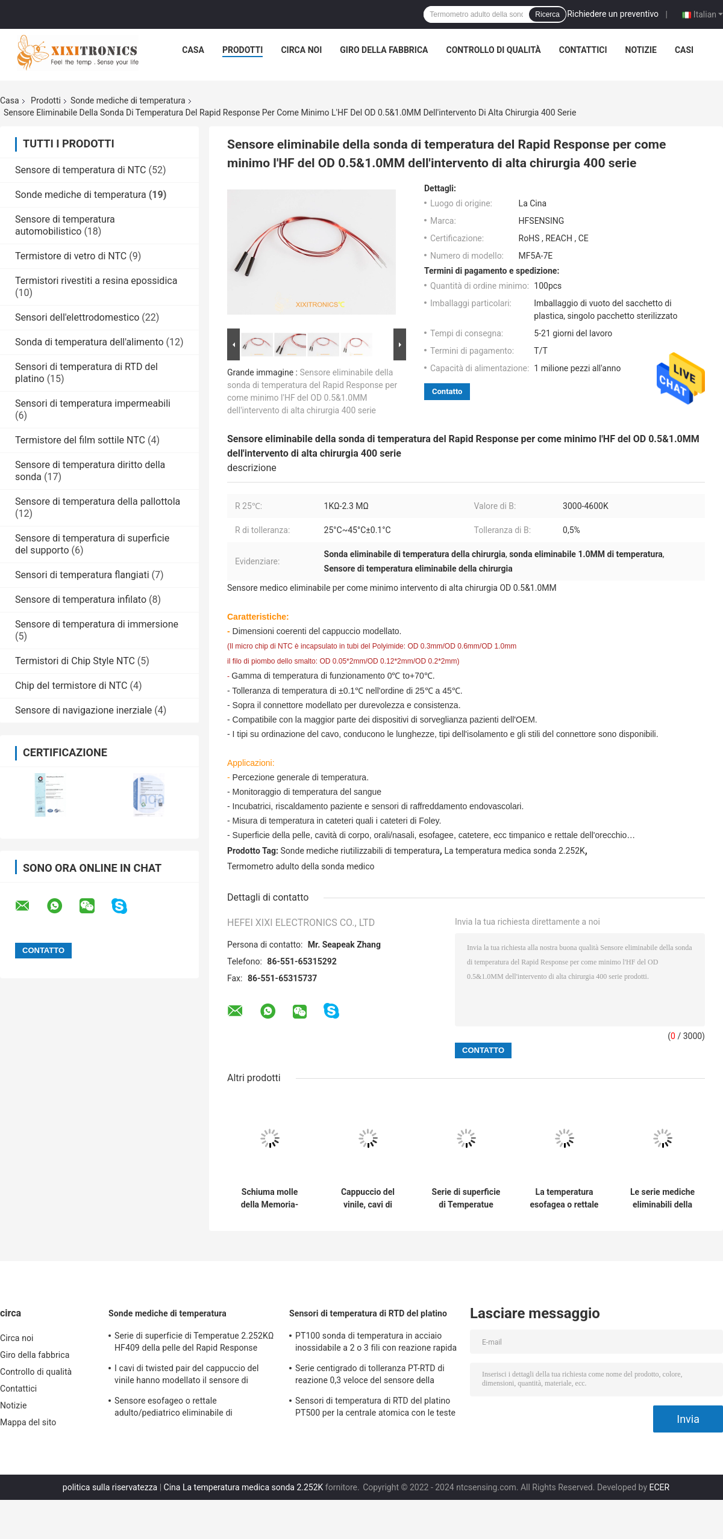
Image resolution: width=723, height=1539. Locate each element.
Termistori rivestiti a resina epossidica (96, 280)
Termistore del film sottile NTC (80, 440)
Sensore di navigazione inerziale (83, 710)
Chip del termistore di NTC (71, 685)
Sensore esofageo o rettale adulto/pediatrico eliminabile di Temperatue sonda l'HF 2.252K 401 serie (191, 1408)
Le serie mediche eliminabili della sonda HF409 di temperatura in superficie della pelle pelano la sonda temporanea (662, 1198)
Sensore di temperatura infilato (80, 599)
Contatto (447, 391)
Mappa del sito (28, 1422)
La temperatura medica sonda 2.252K (514, 851)
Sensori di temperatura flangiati (82, 575)
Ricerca (547, 14)
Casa (193, 50)
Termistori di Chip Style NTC (75, 661)
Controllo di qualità (493, 50)
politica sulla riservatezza (110, 1487)
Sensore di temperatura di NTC (80, 170)
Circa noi (301, 50)
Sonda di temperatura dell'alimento (89, 342)
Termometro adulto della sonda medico (300, 866)
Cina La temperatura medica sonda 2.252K (244, 1487)
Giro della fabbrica (384, 50)
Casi (684, 50)
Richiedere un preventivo (613, 14)
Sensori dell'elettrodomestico (77, 317)
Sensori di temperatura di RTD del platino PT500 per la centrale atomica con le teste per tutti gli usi (375, 1408)
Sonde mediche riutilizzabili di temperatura (360, 851)
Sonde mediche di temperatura (128, 100)
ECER (659, 1487)
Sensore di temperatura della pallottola (97, 501)
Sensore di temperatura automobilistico (65, 225)
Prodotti (242, 50)
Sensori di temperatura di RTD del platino (368, 1313)
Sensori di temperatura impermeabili (93, 403)
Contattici (583, 50)
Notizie (641, 50)
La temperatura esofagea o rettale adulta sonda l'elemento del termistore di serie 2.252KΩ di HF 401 (563, 1198)
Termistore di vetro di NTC (71, 256)
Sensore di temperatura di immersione (96, 624)
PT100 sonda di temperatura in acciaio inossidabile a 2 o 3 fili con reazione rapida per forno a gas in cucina (376, 1343)
